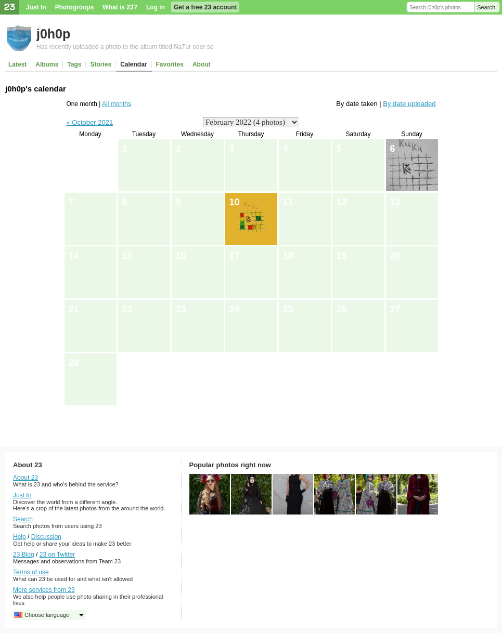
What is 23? (119, 7)
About (201, 64)
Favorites (170, 64)
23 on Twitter (57, 554)
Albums (46, 64)
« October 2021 (90, 122)
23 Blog (23, 554)
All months (116, 104)
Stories (100, 64)
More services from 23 (44, 590)
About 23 (25, 477)
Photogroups (74, 7)
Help (19, 536)
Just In (36, 7)
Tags (74, 64)
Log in (155, 7)
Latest (17, 64)
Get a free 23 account (205, 7)
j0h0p (53, 34)
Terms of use (31, 572)
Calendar (133, 64)
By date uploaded (409, 104)
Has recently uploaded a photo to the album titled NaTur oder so (124, 46)
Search (486, 7)
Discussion (46, 536)
